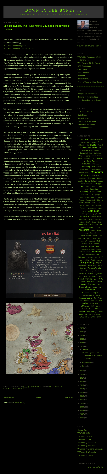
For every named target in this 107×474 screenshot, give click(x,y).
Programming (87, 262)
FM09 (82, 205)
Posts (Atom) (19, 402)
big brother (97, 153)
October (85, 349)
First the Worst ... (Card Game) (89, 82)
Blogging (87, 156)
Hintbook (90, 219)
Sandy (85, 276)
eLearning (84, 192)
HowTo (88, 222)
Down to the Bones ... (53, 10)
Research (82, 273)
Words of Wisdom (95, 314)
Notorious (81, 76)
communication (84, 172)
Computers (95, 175)
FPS (93, 205)
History (81, 222)
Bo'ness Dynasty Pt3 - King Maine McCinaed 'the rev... (92, 355)
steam (83, 284)
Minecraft (92, 241)
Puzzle (100, 265)
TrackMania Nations (87, 295)
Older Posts (68, 397)
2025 (82, 332)
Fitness (87, 203)
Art (100, 147)
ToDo (95, 287)
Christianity (85, 166)
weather (82, 311)
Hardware (84, 216)
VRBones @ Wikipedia (86, 452)
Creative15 (82, 178)
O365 (82, 254)
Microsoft (84, 241)
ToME (100, 287)
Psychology (92, 265)
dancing (80, 181)
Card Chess (82, 69)
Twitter (100, 298)
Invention (83, 224)
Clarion (99, 167)
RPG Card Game (84, 66)
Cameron (99, 158)
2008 (82, 410)
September (86, 362)
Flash (93, 203)
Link (84, 238)
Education (94, 189)
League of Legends (91, 233)
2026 (82, 328)
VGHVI (86, 300)
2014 (82, 389)
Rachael (83, 268)
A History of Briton (84, 128)
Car (84, 161)
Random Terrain (94, 268)
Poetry (81, 260)
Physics (90, 257)
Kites (98, 227)
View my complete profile (89, 46)
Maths (100, 238)
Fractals (98, 205)
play (96, 257)
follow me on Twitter (95, 467)
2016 (82, 382)
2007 (82, 414)
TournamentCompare (90, 292)
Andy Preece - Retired (86, 124)
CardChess (86, 164)
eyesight (97, 194)
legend (95, 235)
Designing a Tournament (87, 94)
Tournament (90, 289)
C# (93, 158)
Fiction (100, 197)
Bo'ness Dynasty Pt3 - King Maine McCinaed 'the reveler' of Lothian (36, 27)
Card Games (92, 161)
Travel (98, 295)
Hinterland (98, 219)
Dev (81, 186)
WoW (93, 317)
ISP (101, 225)
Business (87, 158)
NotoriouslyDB (83, 79)
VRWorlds (85, 306)
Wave (91, 309)
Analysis (91, 144)
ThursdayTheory (85, 287)
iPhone (90, 225)
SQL (101, 279)
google (95, 214)
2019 (82, 371)
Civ (93, 167)
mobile (84, 244)
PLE (101, 257)
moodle (96, 244)
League (99, 230)
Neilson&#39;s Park (88, 249)
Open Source (90, 254)
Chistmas (95, 164)
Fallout (93, 197)
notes (88, 252)
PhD (98, 254)
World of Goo (84, 317)
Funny (82, 208)
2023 (82, 339)
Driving (93, 186)
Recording (89, 271)
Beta (90, 153)
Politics (86, 260)
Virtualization (94, 303)
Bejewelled (83, 153)
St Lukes (91, 281)
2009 (82, 407)
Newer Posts (8, 397)
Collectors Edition (96, 169)
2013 (82, 392)
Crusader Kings (17, 388)
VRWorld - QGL (83, 433)
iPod (96, 225)
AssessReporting (87, 150)
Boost (94, 156)
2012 (82, 396)
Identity (100, 222)
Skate (100, 276)
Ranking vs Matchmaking (87, 97)
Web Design (92, 311)
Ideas (94, 222)
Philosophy (82, 257)
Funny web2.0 (91, 208)
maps (94, 238)
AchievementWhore (96, 139)
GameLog (93, 210)
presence (99, 260)
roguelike (98, 273)
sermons (92, 276)
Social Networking (85, 279)
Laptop (93, 230)
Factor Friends (83, 73)
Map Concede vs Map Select (89, 100)
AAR (50, 386)
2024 (82, 335)
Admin (94, 142)
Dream (87, 186)
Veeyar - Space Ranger (86, 121)
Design (97, 183)
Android (100, 145)
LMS (88, 238)
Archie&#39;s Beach (88, 147)
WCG (97, 309)
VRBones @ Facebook (86, 443)
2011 (82, 400)
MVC (98, 246)
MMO (98, 241)
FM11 (88, 205)
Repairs (97, 271)
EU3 (91, 194)
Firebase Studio (90, 200)
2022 (82, 343)
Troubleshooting (85, 298)
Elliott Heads (95, 192)
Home (38, 397)
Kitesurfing (84, 230)
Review (90, 273)
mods (90, 244)
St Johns (82, 282)
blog (80, 156)
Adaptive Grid (86, 142)
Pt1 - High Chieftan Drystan (14, 46)
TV (95, 298)
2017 (82, 378)
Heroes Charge (96, 216)
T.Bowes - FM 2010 (85, 112)
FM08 (99, 203)
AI (98, 142)
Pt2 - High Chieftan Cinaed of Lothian (18, 48)
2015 (82, 385)
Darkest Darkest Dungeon (94, 181)
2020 (82, 346)
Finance (81, 200)
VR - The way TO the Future (88, 63)
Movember (84, 246)
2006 (82, 418)
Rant (82, 271)
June (84, 366)
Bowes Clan (82, 430)
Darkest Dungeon (86, 184)
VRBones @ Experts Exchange (90, 449)
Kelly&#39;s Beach (88, 227)
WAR (92, 306)
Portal (93, 260)
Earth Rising (82, 115)
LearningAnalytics (85, 235)
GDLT (81, 213)
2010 (82, 403)
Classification (83, 169)
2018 (82, 374)
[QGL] (80, 139)
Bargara (96, 150)
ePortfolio (84, 195)
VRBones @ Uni (84, 439)
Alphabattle (81, 145)
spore (96, 279)
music (91, 246)
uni (81, 301)
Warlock (84, 309)
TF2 (98, 284)
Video (92, 300)
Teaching (91, 284)
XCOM (99, 317)
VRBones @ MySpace (86, 446)
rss (80, 276)
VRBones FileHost (84, 436)
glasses (88, 214)
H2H (100, 214)
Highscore (82, 219)
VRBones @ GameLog (86, 455)
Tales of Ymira (83, 118)
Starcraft (99, 282)
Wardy (98, 306)
